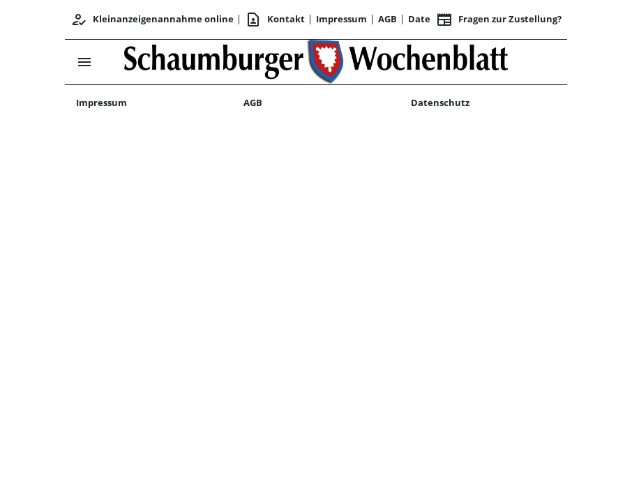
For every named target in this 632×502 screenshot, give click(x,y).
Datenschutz (440, 102)
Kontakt (275, 19)
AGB (387, 19)
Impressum (341, 19)
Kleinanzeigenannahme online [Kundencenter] (152, 19)
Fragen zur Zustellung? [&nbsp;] (499, 19)
